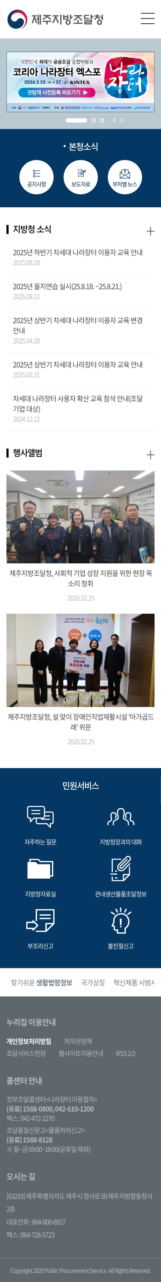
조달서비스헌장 (26, 1053)
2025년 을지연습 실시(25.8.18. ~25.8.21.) (67, 286)
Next (121, 120)
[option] (41, 982)
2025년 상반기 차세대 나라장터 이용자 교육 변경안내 (78, 325)
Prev (114, 120)
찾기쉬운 (41, 982)
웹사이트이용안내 (80, 1053)
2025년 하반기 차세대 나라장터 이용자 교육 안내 (78, 252)
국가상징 (93, 982)
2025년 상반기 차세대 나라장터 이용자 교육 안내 (78, 364)
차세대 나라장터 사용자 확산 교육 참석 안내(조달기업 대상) (78, 403)
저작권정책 (78, 1041)
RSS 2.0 (125, 1053)
